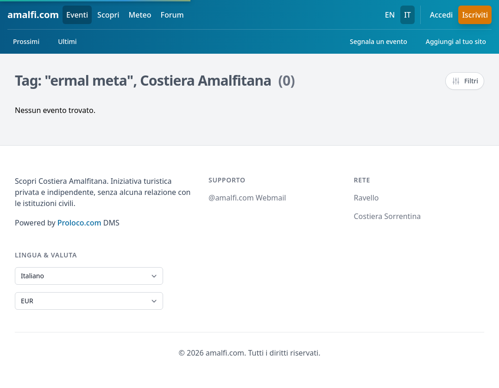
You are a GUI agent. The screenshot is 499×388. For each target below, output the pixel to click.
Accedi (441, 15)
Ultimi (67, 41)
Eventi (77, 15)
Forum (172, 15)
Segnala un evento (378, 41)
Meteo (140, 15)
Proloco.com (79, 223)
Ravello (366, 198)
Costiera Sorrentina (387, 216)
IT (407, 15)
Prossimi (26, 41)
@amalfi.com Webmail (247, 198)
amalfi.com (33, 14)
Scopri (108, 15)
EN (390, 15)
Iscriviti (475, 15)
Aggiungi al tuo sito (456, 41)
